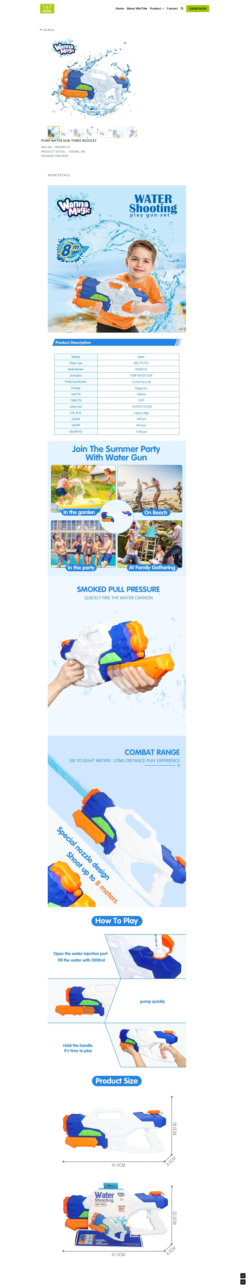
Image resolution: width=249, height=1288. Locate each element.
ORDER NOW (197, 9)
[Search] (182, 8)
